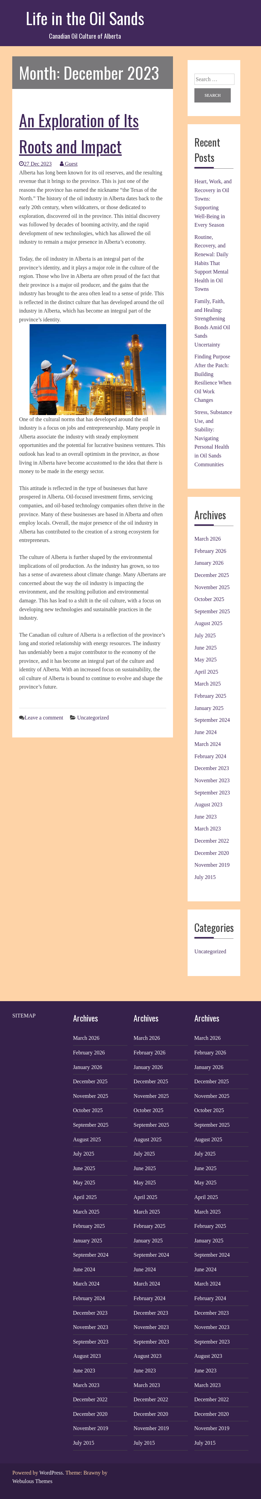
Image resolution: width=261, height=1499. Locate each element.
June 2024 (205, 732)
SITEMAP (23, 1015)
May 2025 (205, 659)
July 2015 (205, 877)
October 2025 (209, 599)
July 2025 (205, 635)
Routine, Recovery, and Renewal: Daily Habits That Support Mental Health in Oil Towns (211, 263)
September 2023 (212, 792)
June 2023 (205, 817)
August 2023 (208, 804)
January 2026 (209, 563)
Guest (68, 164)
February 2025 (210, 696)
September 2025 (212, 611)
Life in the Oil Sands (85, 18)
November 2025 (212, 587)
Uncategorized (93, 717)
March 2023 (207, 828)
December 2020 (211, 853)
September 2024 (212, 720)
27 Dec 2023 (35, 164)
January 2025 (209, 708)
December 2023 (211, 768)
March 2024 (207, 744)
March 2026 (207, 539)
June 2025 (205, 648)
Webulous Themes (32, 1481)
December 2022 (211, 841)
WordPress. (51, 1473)
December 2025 (211, 575)
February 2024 (210, 756)
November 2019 (212, 865)
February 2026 (210, 551)
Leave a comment (43, 717)
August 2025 (208, 623)
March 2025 (207, 684)
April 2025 (206, 672)
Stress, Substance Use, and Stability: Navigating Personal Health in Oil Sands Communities (213, 438)
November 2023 (212, 780)
